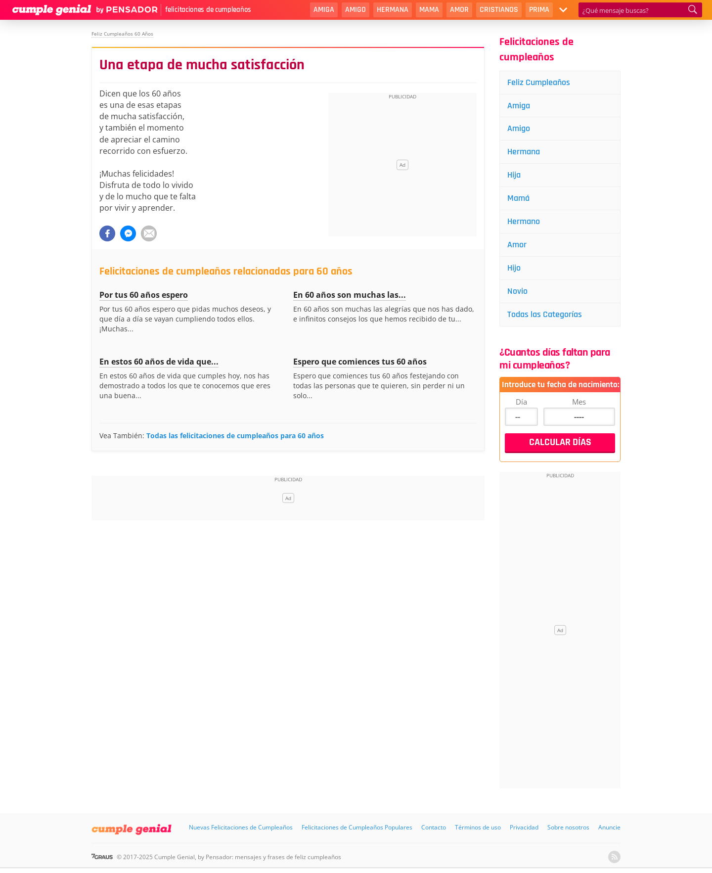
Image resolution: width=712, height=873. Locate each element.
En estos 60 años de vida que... (159, 361)
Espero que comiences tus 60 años (360, 361)
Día (521, 402)
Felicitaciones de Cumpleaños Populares (357, 827)
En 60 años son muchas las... (349, 294)
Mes (579, 402)
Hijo (514, 268)
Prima (539, 9)
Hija (514, 175)
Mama (429, 9)
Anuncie (609, 827)
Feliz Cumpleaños (538, 82)
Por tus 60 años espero (143, 294)
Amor (459, 9)
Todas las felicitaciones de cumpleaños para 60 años (235, 435)
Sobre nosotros (568, 827)
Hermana (392, 9)
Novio (517, 291)
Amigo (355, 9)
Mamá (518, 198)
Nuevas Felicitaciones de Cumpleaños (241, 827)
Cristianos (499, 9)
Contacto (433, 827)
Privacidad (524, 827)
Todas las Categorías (544, 314)
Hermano (523, 221)
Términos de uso (478, 827)
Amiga (323, 9)
